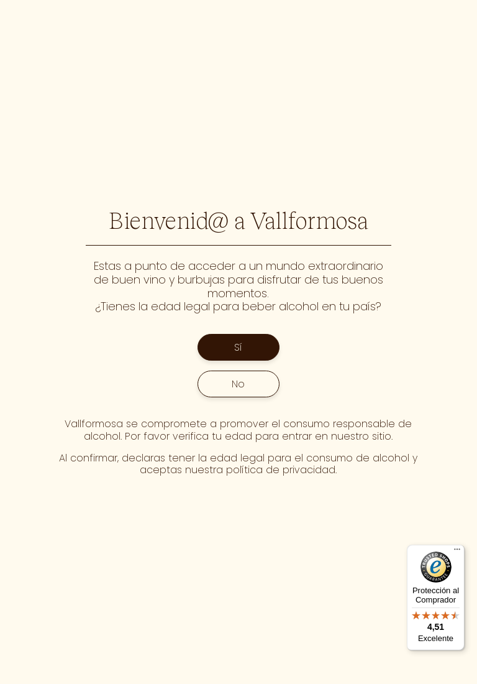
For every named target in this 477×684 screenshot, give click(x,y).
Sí (238, 347)
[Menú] (457, 552)
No (238, 384)
